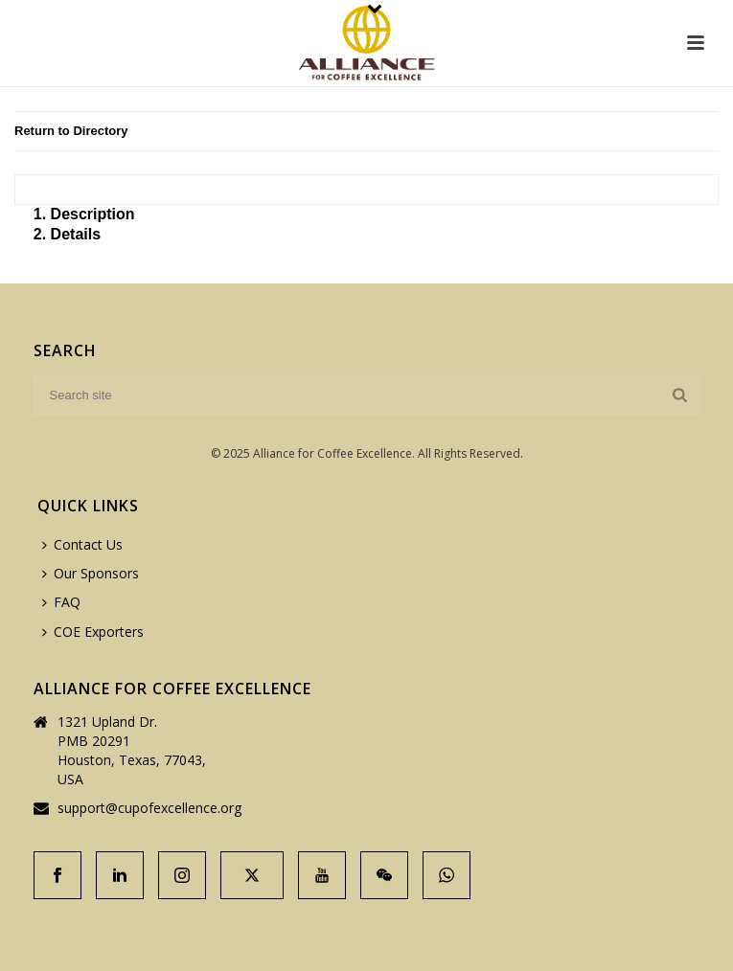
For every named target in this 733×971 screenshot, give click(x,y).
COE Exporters (93, 631)
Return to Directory (70, 131)
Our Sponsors (90, 573)
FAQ (61, 602)
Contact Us (82, 544)
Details (76, 234)
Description (93, 214)
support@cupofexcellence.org (149, 808)
